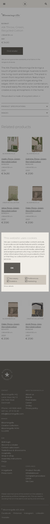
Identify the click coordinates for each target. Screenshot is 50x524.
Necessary (13, 278)
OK (12, 268)
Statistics (13, 281)
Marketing (32, 281)
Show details (9, 286)
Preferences (33, 278)
